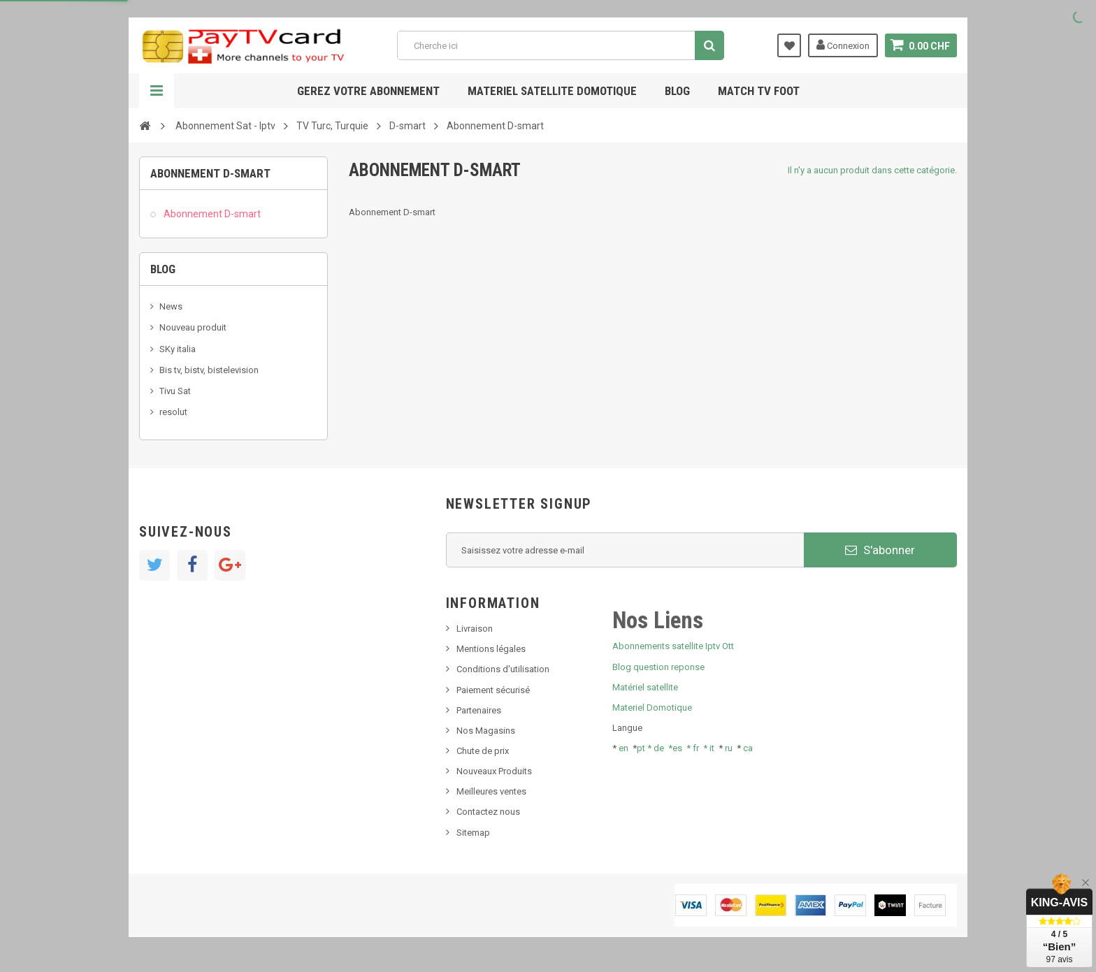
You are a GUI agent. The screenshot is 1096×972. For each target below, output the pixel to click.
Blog (677, 91)
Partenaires (478, 710)
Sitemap (473, 832)
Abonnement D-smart (211, 213)
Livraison (474, 628)
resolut (173, 412)
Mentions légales (491, 649)
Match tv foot (759, 91)
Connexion (843, 44)
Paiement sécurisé (493, 690)
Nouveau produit (192, 327)
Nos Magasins (485, 730)
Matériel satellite (645, 687)
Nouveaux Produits (494, 771)
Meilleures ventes (491, 791)
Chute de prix (482, 751)
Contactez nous (488, 811)
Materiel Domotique (652, 707)
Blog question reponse (658, 667)
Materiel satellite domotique (552, 91)
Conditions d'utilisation (502, 669)
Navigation (156, 90)
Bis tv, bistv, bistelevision (209, 370)
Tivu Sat (175, 391)
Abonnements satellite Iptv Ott (673, 646)
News (170, 306)
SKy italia (177, 349)
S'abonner (880, 550)
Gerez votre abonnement (368, 91)
